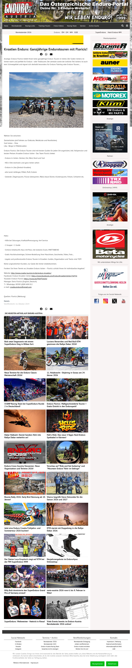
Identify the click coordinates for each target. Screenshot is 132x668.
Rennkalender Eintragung (82, 641)
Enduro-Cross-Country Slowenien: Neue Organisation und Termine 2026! (22, 467)
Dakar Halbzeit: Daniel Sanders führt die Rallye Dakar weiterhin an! (22, 436)
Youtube (18, 646)
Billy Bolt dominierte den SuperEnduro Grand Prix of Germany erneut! (24, 591)
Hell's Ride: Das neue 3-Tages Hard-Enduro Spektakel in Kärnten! (66, 436)
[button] (41, 54)
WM (71, 32)
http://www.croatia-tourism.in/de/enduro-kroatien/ (31, 273)
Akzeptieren (97, 663)
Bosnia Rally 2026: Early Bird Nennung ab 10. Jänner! (24, 498)
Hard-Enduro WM (115, 32)
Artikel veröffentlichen (82, 644)
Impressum (34, 663)
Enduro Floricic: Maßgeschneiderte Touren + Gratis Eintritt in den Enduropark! (66, 405)
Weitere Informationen (21, 663)
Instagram (18, 649)
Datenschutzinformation (113, 644)
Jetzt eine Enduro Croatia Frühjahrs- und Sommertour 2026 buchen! (22, 529)
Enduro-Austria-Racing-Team (50, 646)
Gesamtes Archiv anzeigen (50, 649)
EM (67, 32)
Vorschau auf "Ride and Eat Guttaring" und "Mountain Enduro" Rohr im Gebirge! (66, 467)
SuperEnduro (100, 32)
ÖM (63, 32)
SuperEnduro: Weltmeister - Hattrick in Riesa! (24, 621)
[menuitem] (6, 26)
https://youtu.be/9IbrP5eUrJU (35, 278)
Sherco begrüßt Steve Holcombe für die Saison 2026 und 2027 (64, 498)
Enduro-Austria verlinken (82, 646)
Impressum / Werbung (114, 641)
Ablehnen (112, 663)
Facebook (18, 641)
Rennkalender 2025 (50, 644)
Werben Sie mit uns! (82, 649)
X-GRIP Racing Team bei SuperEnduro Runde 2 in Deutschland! (24, 405)
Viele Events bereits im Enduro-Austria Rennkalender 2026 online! (64, 622)
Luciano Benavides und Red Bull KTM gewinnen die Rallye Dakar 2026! (63, 342)
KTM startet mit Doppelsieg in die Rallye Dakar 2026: (65, 529)
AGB (114, 649)
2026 (50, 641)
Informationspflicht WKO (114, 646)
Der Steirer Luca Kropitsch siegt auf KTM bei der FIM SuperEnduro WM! (24, 560)
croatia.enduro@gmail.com (21, 287)
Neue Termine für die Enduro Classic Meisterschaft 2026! (20, 374)
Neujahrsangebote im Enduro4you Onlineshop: (62, 560)
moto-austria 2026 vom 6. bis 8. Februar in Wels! (66, 591)
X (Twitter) (18, 644)
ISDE (76, 32)
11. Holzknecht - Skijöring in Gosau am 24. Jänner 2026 (66, 374)
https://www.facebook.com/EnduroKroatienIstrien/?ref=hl (54, 276)
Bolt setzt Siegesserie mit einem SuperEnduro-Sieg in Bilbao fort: (19, 342)
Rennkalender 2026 (23, 32)
